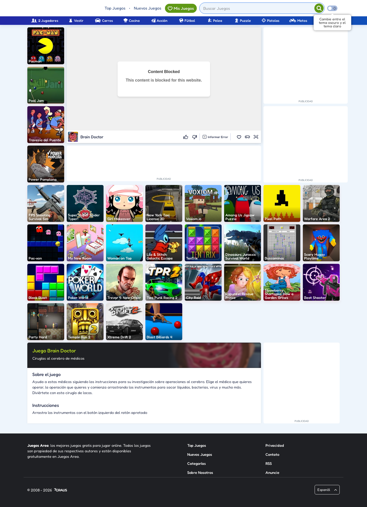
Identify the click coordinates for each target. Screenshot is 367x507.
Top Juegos (115, 8)
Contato (272, 454)
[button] (239, 136)
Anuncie (272, 472)
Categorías (196, 463)
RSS (268, 463)
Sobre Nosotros (200, 472)
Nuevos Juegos (147, 8)
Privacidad (274, 445)
